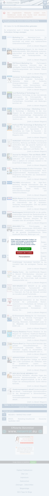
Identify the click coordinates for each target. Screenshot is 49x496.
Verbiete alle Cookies (24, 253)
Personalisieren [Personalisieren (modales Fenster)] (24, 257)
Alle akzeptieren (24, 249)
